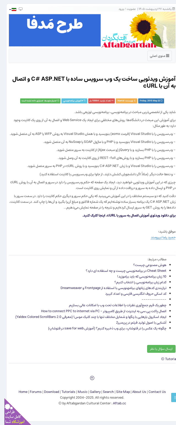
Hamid (116, 101)
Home (18, 392)
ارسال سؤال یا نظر (157, 349)
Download (47, 392)
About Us (135, 392)
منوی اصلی (155, 57)
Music (78, 392)
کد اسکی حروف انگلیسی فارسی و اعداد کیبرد (131, 294)
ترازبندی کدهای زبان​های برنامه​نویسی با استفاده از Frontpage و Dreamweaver (109, 288)
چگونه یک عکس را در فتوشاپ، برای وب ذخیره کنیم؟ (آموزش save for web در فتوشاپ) (103, 328)
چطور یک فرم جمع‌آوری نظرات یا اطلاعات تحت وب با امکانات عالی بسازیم (113, 305)
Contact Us (153, 392)
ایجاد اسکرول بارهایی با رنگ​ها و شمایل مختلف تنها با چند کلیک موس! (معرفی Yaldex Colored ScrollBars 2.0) (86, 317)
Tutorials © (166, 359)
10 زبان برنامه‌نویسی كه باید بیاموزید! (137, 276)
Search (104, 392)
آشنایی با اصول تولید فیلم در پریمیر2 (137, 322)
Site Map (119, 392)
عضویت (127, 9)
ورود (116, 9)
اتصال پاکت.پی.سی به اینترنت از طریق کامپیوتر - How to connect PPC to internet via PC (99, 311)
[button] (8, 9)
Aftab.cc (115, 403)
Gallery (90, 392)
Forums (31, 392)
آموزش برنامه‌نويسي (68, 101)
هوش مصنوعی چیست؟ (145, 265)
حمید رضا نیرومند (158, 237)
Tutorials (64, 392)
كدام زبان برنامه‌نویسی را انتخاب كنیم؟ (136, 282)
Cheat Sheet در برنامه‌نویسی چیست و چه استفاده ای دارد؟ (121, 271)
